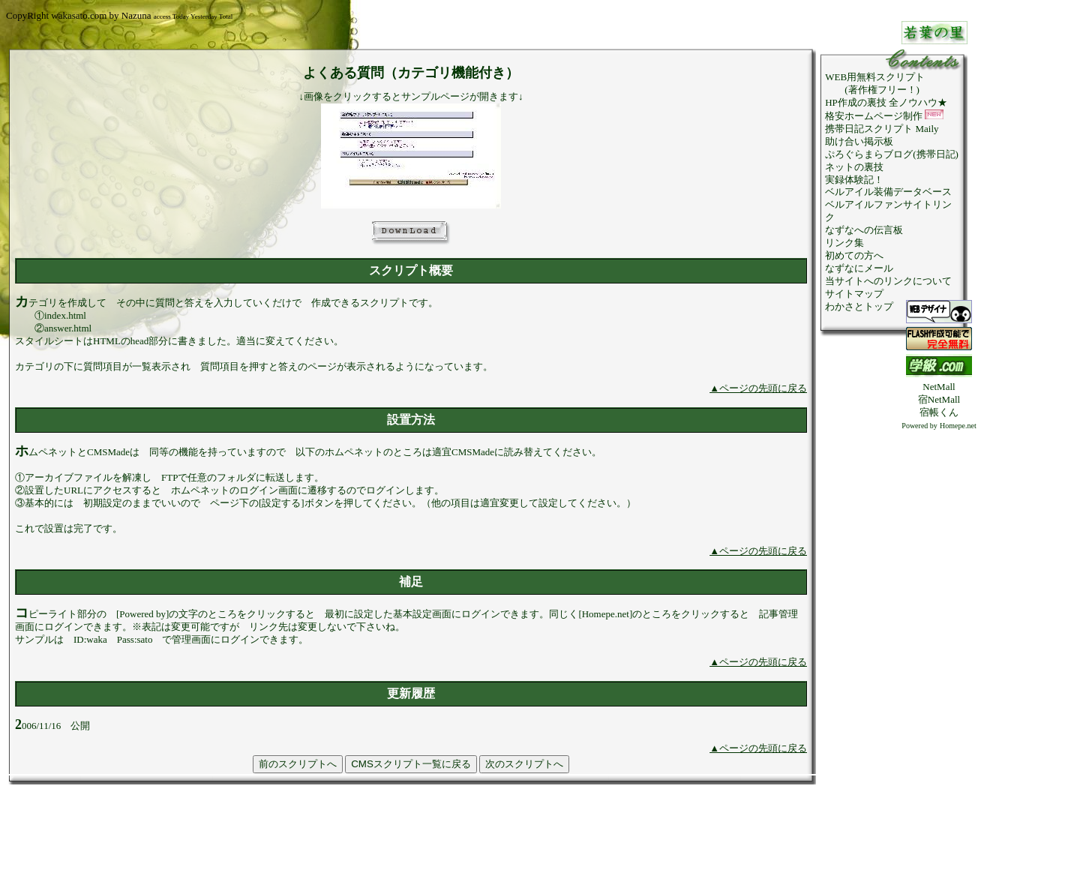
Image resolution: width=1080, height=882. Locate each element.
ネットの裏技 (854, 166)
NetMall (938, 386)
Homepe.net (958, 426)
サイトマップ (854, 293)
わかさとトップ (859, 306)
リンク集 (844, 242)
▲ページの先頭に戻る (758, 388)
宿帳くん (939, 412)
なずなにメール (859, 268)
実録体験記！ (854, 179)
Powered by (920, 426)
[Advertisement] (939, 657)
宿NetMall (939, 399)
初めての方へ (854, 255)
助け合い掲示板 (859, 141)
